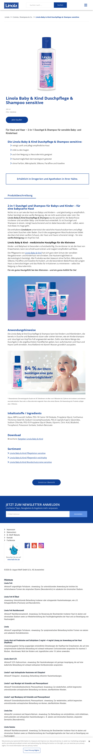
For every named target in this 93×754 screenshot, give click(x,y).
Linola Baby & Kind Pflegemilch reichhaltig (28, 457)
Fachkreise (9, 540)
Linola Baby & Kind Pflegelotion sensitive (27, 453)
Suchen (60, 5)
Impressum (9, 529)
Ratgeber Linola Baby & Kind (30, 439)
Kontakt (8, 538)
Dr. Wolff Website (12, 535)
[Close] (89, 741)
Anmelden (78, 514)
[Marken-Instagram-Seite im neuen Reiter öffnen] (41, 546)
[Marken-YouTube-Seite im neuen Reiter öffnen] (34, 546)
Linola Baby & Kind (33, 253)
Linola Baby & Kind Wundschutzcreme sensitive (31, 462)
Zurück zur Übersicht (46, 482)
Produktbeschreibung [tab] (20, 195)
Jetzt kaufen (18, 119)
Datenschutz (10, 532)
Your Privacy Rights (32, 750)
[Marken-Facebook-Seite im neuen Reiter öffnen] (27, 546)
